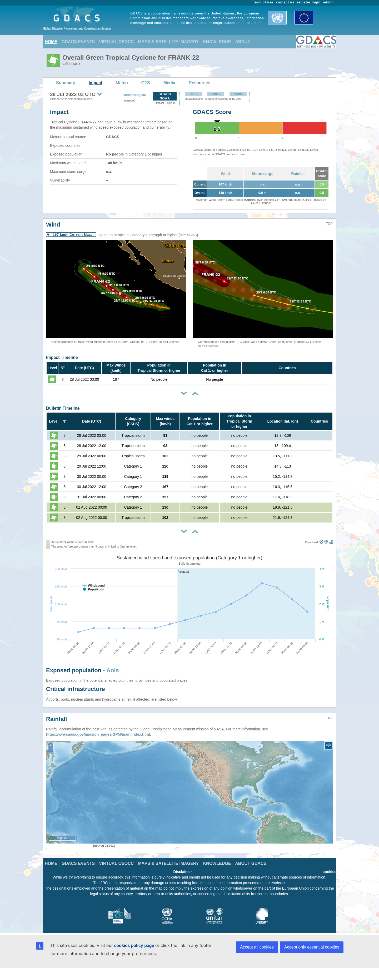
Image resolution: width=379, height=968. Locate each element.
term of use (263, 2)
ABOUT (242, 41)
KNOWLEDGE (217, 41)
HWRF (215, 94)
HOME (51, 41)
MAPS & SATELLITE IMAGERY (168, 41)
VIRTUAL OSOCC (116, 41)
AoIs (112, 670)
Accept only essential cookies (311, 947)
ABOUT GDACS (250, 863)
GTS (145, 83)
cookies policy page (134, 945)
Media (169, 83)
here (242, 154)
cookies (329, 872)
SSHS (192, 235)
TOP (329, 223)
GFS (193, 94)
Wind (225, 174)
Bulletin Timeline (63, 408)
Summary (65, 83)
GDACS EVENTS (78, 41)
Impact (95, 83)
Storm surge (262, 174)
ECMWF (238, 94)
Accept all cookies (257, 947)
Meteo (122, 83)
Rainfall (298, 174)
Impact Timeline (62, 357)
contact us (285, 2)
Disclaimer (182, 872)
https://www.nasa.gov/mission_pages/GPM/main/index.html (98, 734)
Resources (199, 83)
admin (328, 2)
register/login (308, 2)
